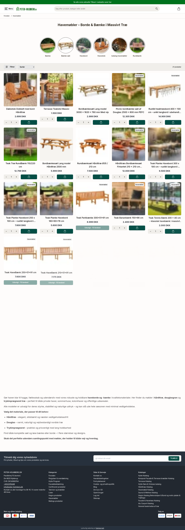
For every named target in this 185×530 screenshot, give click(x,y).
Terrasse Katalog (144, 481)
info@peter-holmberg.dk (13, 487)
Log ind (96, 495)
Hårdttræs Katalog (145, 487)
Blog (95, 487)
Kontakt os (97, 475)
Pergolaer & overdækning (58, 478)
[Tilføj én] (16, 122)
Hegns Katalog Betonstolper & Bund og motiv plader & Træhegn (159, 496)
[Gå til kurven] (179, 8)
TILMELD (173, 458)
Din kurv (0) (98, 490)
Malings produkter (56, 501)
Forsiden (7, 16)
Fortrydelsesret (99, 481)
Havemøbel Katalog (145, 490)
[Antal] (11, 122)
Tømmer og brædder (57, 490)
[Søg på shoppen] (157, 9)
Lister (51, 492)
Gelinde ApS (100, 528)
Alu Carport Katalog (146, 503)
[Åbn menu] (9, 9)
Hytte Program (54, 481)
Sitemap (96, 498)
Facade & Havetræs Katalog (149, 500)
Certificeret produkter (57, 487)
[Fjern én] (6, 122)
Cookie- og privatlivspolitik (103, 484)
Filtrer (10, 67)
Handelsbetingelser (101, 478)
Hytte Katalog (143, 475)
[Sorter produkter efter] (26, 67)
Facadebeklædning (56, 484)
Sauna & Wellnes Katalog (148, 492)
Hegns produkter (55, 495)
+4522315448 (9, 484)
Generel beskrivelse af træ (148, 506)
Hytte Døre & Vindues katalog (149, 484)
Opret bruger (98, 492)
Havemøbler (53, 498)
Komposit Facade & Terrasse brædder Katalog (156, 478)
